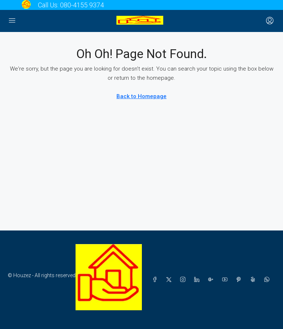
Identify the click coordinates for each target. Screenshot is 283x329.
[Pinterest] (240, 280)
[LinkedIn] (198, 280)
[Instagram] (184, 280)
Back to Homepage (141, 96)
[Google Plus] (212, 280)
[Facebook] (156, 280)
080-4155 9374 (82, 5)
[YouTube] (226, 280)
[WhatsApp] (268, 280)
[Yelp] (254, 280)
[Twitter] (170, 280)
